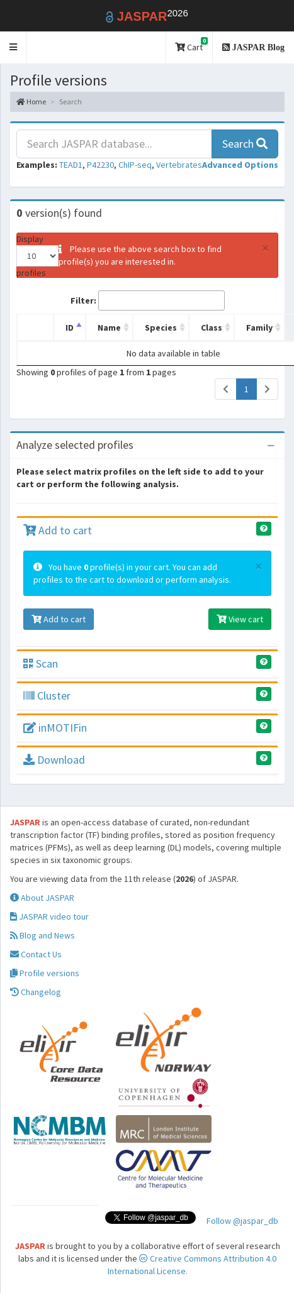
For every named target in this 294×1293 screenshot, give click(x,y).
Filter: (148, 300)
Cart (191, 45)
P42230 (100, 164)
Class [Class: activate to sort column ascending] (211, 327)
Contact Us (36, 954)
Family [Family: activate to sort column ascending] (259, 327)
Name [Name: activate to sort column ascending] (109, 327)
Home (31, 101)
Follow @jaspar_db (242, 1220)
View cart (240, 619)
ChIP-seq (135, 164)
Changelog (35, 992)
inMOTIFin (55, 727)
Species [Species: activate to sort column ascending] (161, 327)
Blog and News (42, 935)
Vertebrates (179, 164)
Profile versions (44, 973)
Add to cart (57, 530)
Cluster (47, 695)
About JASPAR (42, 897)
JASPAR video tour (49, 916)
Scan (40, 663)
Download (54, 759)
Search (245, 143)
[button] (13, 47)
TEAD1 (70, 164)
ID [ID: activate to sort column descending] (69, 327)
